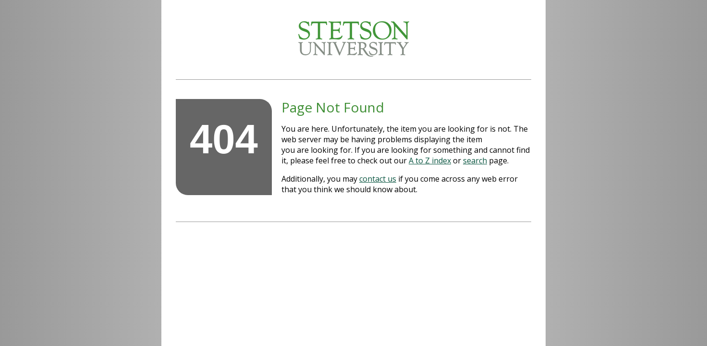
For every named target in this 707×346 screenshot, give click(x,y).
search (475, 160)
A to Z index (430, 160)
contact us (377, 178)
